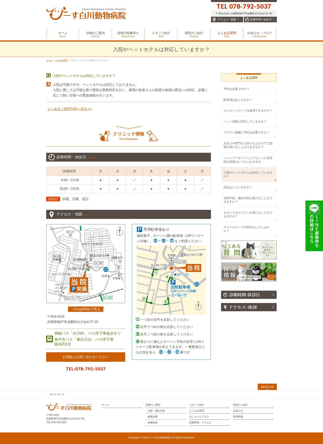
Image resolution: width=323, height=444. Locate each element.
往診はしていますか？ (238, 187)
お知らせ (238, 410)
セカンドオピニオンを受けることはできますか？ (248, 214)
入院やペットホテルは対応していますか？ (248, 174)
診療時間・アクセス (200, 422)
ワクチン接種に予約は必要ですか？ (247, 132)
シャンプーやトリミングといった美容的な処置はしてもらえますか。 (248, 159)
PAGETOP (267, 386)
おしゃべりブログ (199, 416)
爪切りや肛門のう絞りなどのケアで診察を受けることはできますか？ (248, 145)
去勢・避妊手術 (156, 410)
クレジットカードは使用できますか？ (248, 110)
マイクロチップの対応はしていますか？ (247, 229)
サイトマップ (56, 394)
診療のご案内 (153, 404)
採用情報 (238, 416)
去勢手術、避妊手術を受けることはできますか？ (248, 199)
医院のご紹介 (240, 404)
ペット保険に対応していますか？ (245, 121)
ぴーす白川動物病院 (160, 437)
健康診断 (153, 416)
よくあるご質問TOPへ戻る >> (69, 109)
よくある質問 (248, 77)
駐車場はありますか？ (238, 99)
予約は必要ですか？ (236, 88)
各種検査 (153, 422)
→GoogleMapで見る (85, 309)
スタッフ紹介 (196, 404)
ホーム (105, 404)
